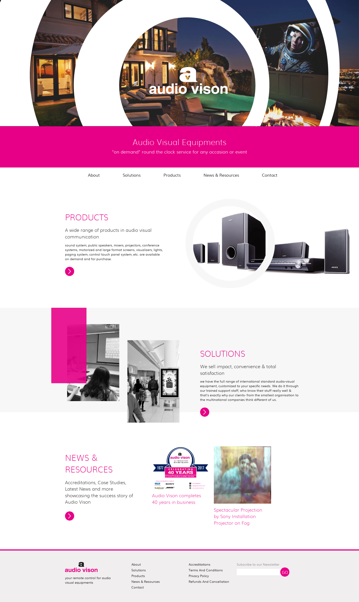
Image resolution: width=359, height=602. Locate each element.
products (138, 575)
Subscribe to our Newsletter (258, 564)
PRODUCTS (86, 218)
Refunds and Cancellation (209, 581)
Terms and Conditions (206, 570)
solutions (138, 570)
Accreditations (199, 564)
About (94, 175)
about (136, 564)
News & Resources (221, 175)
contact (137, 587)
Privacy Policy (199, 575)
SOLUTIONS (222, 354)
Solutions (132, 175)
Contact (269, 175)
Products (172, 175)
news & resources (145, 581)
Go (285, 572)
